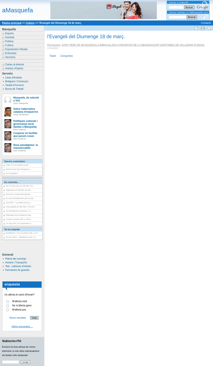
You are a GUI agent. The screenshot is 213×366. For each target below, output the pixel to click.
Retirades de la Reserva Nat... (19, 215)
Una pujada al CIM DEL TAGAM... (21, 207)
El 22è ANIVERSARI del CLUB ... (20, 198)
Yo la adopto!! (12, 173)
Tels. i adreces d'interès (18, 266)
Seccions (10, 57)
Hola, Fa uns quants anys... (18, 165)
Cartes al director (15, 64)
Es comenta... (11, 182)
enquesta (12, 284)
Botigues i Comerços (17, 81)
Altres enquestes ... (22, 326)
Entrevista (11, 53)
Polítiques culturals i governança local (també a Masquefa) (25, 124)
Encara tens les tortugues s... (19, 169)
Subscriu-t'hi (11, 341)
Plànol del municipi (15, 258)
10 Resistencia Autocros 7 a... (19, 211)
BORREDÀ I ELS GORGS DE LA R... (22, 233)
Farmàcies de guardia (17, 270)
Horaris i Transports (16, 262)
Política (9, 41)
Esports (9, 33)
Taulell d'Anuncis (14, 85)
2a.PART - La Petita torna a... (19, 202)
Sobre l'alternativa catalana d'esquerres (25, 110)
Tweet (52, 55)
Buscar (192, 17)
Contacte (206, 22)
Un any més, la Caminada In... (19, 223)
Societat (10, 37)
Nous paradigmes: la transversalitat (25, 146)
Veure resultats (17, 317)
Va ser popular (12, 229)
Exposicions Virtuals (16, 49)
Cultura (30, 22)
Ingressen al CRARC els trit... (19, 190)
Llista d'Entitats (14, 77)
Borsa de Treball (14, 88)
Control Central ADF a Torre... (19, 219)
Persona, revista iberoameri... (19, 194)
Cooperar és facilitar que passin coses (25, 135)
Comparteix (66, 55)
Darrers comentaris (14, 161)
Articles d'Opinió (14, 68)
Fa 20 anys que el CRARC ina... (20, 186)
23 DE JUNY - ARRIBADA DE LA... (21, 237)
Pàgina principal (11, 22)
